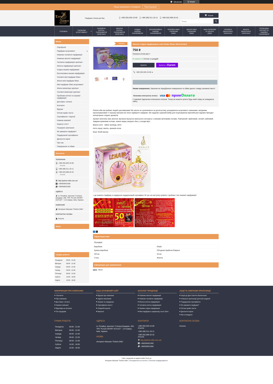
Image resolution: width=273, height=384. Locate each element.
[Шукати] (216, 21)
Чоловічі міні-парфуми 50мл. (173, 31)
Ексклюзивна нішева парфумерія (155, 31)
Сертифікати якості (105, 305)
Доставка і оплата (64, 102)
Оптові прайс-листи (65, 113)
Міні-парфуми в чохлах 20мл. (210, 31)
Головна (64, 31)
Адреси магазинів (104, 299)
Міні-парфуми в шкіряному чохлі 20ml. (154, 311)
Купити (144, 65)
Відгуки (60, 109)
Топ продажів (61, 311)
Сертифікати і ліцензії (66, 117)
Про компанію (61, 299)
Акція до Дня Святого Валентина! (194, 295)
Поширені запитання (65, 128)
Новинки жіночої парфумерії (69, 58)
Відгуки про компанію (106, 295)
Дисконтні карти (63, 139)
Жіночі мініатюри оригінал (246, 31)
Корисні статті (63, 124)
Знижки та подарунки (106, 302)
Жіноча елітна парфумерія (149, 302)
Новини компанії (64, 120)
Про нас (60, 143)
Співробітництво (104, 308)
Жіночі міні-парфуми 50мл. (191, 31)
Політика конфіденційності (158, 361)
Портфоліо (61, 47)
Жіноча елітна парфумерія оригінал (119, 31)
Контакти (60, 105)
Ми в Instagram (186, 315)
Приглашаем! (150, 7)
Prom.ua (148, 358)
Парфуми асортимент (81, 31)
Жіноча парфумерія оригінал (69, 66)
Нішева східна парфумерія (149, 308)
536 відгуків (177, 2)
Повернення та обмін (66, 146)
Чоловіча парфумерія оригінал (70, 62)
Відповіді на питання (64, 308)
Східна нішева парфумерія (137, 31)
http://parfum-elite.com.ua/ (68, 181)
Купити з (167, 65)
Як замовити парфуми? (67, 131)
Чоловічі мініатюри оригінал (228, 31)
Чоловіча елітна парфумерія (150, 305)
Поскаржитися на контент (138, 361)
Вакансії (101, 311)
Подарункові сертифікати (67, 135)
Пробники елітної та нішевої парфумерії (68, 97)
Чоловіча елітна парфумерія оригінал (101, 31)
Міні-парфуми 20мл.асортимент (70, 84)
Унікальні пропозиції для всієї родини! (195, 299)
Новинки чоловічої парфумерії (69, 55)
